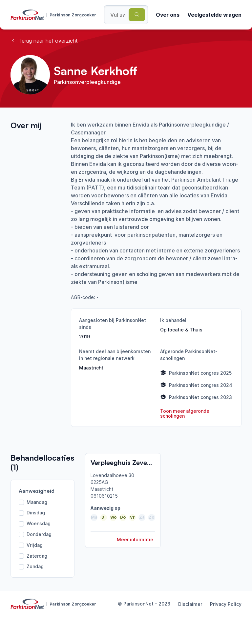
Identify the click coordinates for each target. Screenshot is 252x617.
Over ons (167, 14)
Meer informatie (135, 539)
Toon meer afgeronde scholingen (184, 413)
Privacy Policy (226, 604)
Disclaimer (190, 604)
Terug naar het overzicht (44, 40)
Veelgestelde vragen (214, 14)
